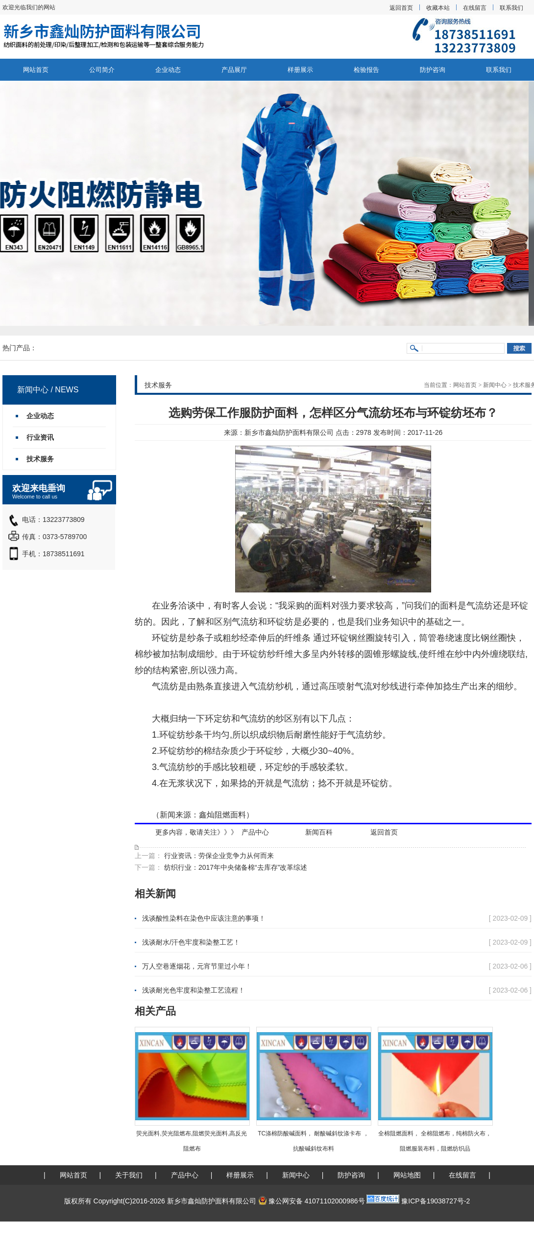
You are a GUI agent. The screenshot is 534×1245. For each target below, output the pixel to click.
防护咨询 (432, 69)
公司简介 (102, 69)
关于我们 (129, 1175)
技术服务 (40, 459)
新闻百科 (319, 832)
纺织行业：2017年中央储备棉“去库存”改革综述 (234, 867)
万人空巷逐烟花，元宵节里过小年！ (197, 966)
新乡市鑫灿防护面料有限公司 (289, 432)
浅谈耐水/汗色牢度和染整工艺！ (191, 942)
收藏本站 (438, 7)
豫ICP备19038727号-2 (435, 1201)
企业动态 (168, 69)
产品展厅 (234, 69)
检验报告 (366, 69)
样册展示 (300, 69)
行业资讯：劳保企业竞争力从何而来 (218, 856)
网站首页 (36, 69)
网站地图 (407, 1175)
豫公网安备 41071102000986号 (311, 1201)
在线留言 (474, 7)
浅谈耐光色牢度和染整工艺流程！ (193, 990)
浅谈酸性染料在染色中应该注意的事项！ (204, 918)
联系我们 (511, 7)
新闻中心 (495, 385)
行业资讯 (40, 437)
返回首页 (401, 7)
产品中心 (255, 832)
